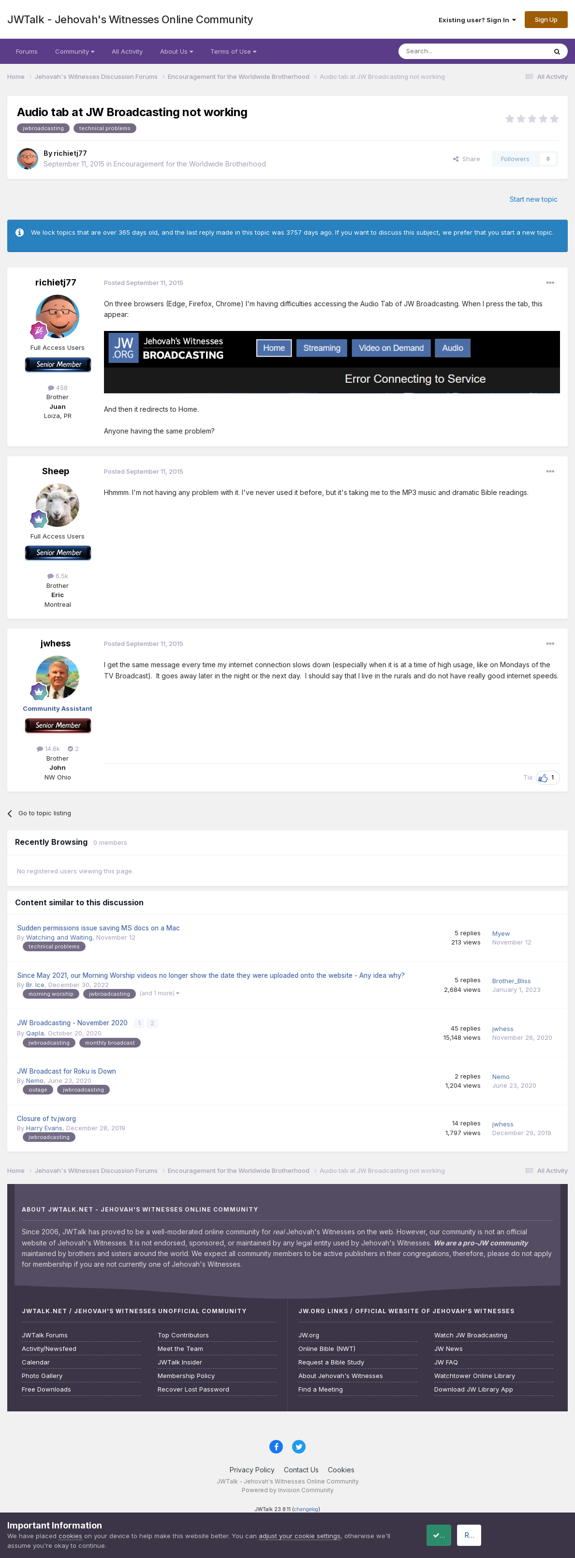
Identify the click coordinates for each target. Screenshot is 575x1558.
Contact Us (301, 1469)
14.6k (48, 748)
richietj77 (70, 153)
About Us (176, 51)
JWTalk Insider (180, 1361)
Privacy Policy (252, 1469)
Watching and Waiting (59, 937)
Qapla (35, 1032)
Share (466, 159)
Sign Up (546, 19)
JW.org (308, 1334)
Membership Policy (186, 1374)
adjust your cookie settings (299, 1536)
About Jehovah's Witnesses (340, 1374)
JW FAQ (446, 1361)
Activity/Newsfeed (49, 1347)
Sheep (55, 471)
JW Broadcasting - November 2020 (73, 1022)
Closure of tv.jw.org (46, 1118)
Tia (527, 777)
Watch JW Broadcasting (470, 1334)
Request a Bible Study (331, 1361)
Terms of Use (233, 51)
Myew (501, 933)
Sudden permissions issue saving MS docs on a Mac (98, 928)
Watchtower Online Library (474, 1374)
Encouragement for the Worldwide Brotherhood (190, 164)
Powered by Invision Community (288, 1489)
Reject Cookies (532, 1535)
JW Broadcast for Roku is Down (66, 1070)
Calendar (36, 1361)
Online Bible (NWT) (326, 1347)
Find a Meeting (320, 1388)
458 (58, 387)
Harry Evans (44, 1127)
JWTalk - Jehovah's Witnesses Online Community (130, 19)
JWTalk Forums (45, 1334)
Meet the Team (180, 1347)
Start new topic (534, 199)
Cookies (341, 1469)
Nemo (35, 1079)
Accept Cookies (451, 1535)
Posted (143, 282)
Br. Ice (35, 985)
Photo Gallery (42, 1374)
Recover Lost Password (193, 1388)
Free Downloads (46, 1388)
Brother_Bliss (511, 981)
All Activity (127, 51)
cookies (70, 1536)
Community (74, 51)
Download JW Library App (473, 1388)
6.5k (57, 576)
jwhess (56, 643)
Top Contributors (183, 1334)
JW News (448, 1347)
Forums (27, 51)
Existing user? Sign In (477, 20)
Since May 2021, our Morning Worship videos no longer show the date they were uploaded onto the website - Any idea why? (211, 975)
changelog (306, 1509)
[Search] (447, 51)
